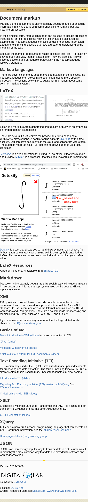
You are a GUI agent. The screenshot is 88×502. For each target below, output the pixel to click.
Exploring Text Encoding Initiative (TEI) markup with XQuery (34, 384)
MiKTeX (19, 157)
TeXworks (5, 154)
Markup (21, 9)
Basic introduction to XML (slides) (19, 335)
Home (10, 9)
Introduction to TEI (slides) (15, 378)
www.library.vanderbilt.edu (62, 490)
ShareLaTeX (50, 270)
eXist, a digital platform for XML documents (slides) (29, 354)
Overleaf (65, 139)
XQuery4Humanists (11, 387)
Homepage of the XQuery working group (23, 436)
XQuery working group (29, 323)
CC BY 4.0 (16, 487)
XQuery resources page (57, 430)
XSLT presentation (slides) (15, 415)
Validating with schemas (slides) (18, 347)
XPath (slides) (8, 341)
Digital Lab (38, 490)
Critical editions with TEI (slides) (18, 393)
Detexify (4, 249)
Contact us (20, 481)
